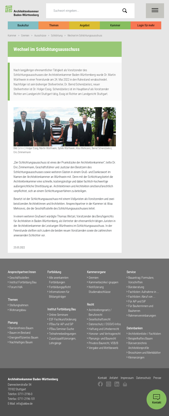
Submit (127, 11)
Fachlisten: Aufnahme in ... (143, 292)
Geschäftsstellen (19, 278)
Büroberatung (136, 287)
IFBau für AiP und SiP (61, 324)
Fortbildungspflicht (60, 287)
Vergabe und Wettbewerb (103, 348)
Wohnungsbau (17, 310)
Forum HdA (15, 287)
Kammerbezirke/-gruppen (103, 282)
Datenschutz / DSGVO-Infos (105, 324)
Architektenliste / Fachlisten (144, 334)
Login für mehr (145, 25)
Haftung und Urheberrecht (104, 329)
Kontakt (102, 378)
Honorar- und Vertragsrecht (104, 334)
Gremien (25, 35)
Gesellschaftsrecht (100, 319)
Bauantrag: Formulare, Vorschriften (141, 280)
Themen (54, 25)
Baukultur (23, 25)
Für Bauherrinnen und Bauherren (140, 308)
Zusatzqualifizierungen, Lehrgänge (62, 341)
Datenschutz (143, 378)
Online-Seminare (58, 315)
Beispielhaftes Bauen (140, 338)
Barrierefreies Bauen (21, 328)
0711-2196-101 (26, 399)
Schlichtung (56, 35)
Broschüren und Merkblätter (144, 353)
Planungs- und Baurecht (102, 338)
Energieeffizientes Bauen (23, 337)
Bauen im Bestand (19, 333)
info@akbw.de (24, 403)
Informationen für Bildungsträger (59, 294)
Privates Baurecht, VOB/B (103, 343)
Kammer (115, 25)
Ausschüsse (40, 35)
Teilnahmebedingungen (62, 334)
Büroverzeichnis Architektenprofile (138, 345)
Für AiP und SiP (137, 301)
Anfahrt (113, 378)
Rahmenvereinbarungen (142, 315)
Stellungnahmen (18, 305)
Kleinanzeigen (136, 357)
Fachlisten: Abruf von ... (141, 296)
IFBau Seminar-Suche (61, 329)
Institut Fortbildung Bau (22, 282)
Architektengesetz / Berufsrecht (100, 312)
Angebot (84, 25)
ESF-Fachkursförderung (62, 319)
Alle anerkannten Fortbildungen (58, 280)
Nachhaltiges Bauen (21, 342)
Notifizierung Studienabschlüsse (99, 289)
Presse (157, 378)
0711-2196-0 (25, 394)
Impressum (127, 378)
